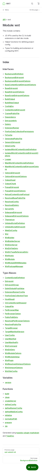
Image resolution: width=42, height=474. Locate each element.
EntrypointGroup (12, 285)
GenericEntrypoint (12, 142)
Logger (8, 159)
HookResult (10, 299)
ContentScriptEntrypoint (15, 110)
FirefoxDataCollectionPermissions (19, 131)
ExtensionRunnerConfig (15, 292)
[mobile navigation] (38, 3)
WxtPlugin (9, 360)
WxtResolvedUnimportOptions (18, 364)
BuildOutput (10, 99)
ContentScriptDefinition (15, 278)
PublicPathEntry (11, 317)
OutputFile (9, 306)
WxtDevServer (11, 245)
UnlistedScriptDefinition (15, 223)
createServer (10, 401)
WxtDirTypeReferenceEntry (16, 252)
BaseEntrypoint (11, 88)
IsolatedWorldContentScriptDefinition (21, 149)
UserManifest (10, 339)
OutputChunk (10, 184)
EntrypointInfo (11, 121)
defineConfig (10, 404)
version (8, 382)
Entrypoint (9, 281)
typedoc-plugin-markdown (27, 433)
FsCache (8, 135)
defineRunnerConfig (13, 408)
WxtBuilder (9, 237)
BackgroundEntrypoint (14, 77)
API (4, 19)
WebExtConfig (11, 230)
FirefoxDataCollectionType (16, 296)
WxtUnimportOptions (14, 367)
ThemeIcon (10, 220)
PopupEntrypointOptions (15, 191)
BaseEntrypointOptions (14, 92)
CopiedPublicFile (12, 113)
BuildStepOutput (12, 103)
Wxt (6, 234)
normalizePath (11, 419)
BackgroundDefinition (14, 74)
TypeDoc (10, 436)
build (7, 394)
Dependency (10, 117)
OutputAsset (10, 180)
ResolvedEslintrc (12, 205)
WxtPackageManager (14, 266)
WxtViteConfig (11, 371)
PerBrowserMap (12, 310)
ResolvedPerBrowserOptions (17, 321)
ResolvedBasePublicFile (15, 198)
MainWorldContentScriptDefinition (19, 163)
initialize (8, 415)
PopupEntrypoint (12, 187)
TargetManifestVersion (14, 332)
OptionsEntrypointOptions (16, 176)
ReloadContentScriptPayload (17, 194)
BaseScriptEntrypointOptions (17, 95)
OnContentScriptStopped (15, 303)
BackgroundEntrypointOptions (17, 81)
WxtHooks (9, 255)
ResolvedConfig (12, 202)
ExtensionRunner (12, 128)
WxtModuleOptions (13, 353)
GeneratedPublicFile (13, 139)
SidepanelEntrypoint (13, 212)
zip (6, 426)
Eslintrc (8, 124)
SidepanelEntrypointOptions (17, 216)
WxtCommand (11, 346)
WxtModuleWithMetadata (15, 263)
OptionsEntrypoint (12, 173)
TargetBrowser (11, 328)
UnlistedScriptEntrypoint (15, 227)
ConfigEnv (9, 106)
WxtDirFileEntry (11, 248)
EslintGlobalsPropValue (14, 288)
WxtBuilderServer (12, 241)
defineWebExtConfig (14, 412)
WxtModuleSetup (12, 357)
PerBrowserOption (13, 314)
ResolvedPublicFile (13, 324)
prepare (8, 422)
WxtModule (10, 259)
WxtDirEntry (10, 349)
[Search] (32, 4)
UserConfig (10, 335)
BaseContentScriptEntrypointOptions (20, 85)
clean (7, 397)
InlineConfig (10, 146)
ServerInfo (9, 209)
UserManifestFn (11, 342)
